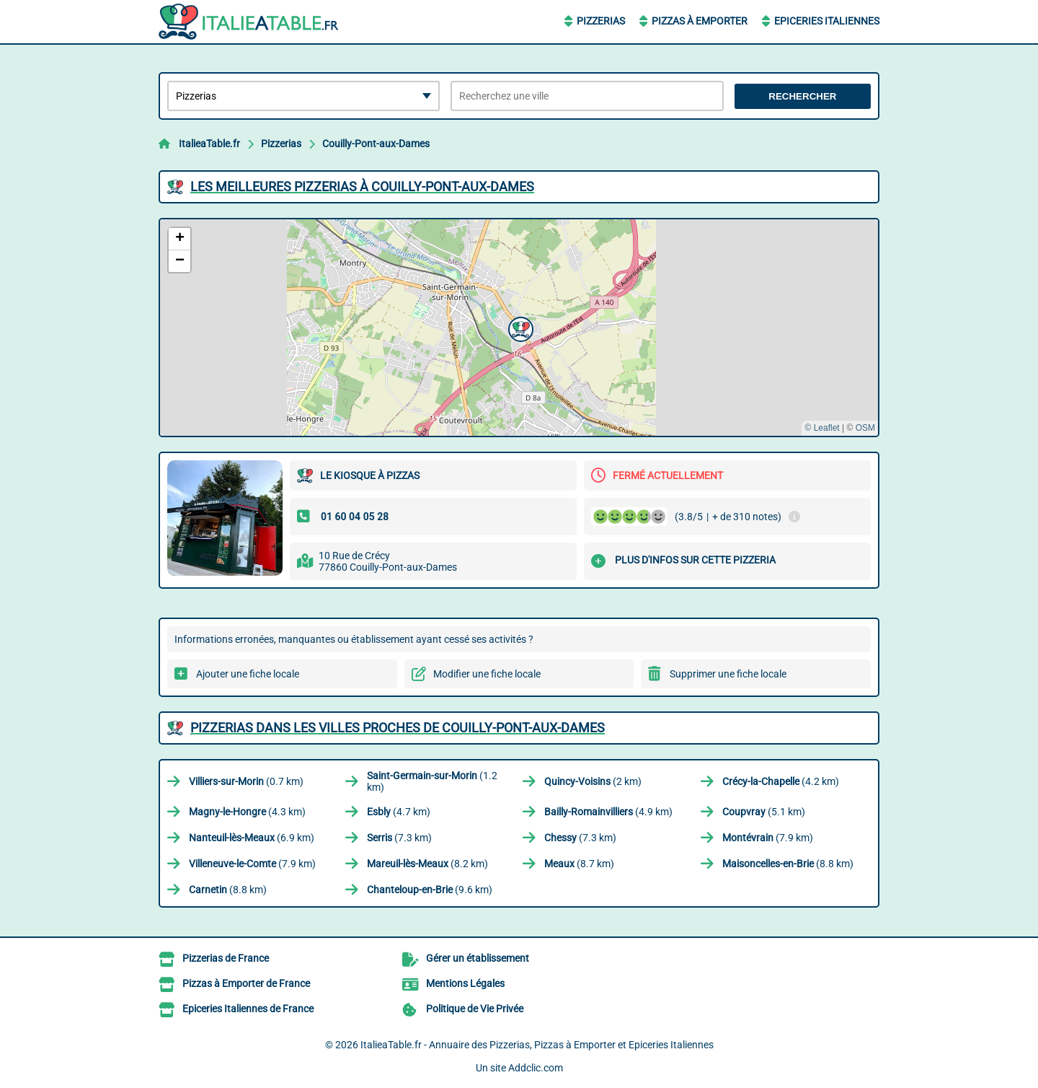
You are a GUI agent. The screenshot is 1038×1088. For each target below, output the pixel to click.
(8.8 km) (787, 863)
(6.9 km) (251, 837)
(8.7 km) (579, 863)
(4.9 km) (608, 811)
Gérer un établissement (477, 958)
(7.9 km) (767, 837)
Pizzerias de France (225, 958)
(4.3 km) (247, 811)
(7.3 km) (399, 837)
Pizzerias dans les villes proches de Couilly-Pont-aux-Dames (397, 727)
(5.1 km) (763, 811)
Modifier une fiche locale (487, 674)
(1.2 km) (432, 781)
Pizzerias (601, 21)
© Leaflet (821, 428)
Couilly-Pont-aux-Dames (376, 143)
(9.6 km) (429, 889)
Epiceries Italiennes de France (248, 1008)
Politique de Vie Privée (474, 1008)
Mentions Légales (465, 983)
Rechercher (802, 96)
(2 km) (593, 781)
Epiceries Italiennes (826, 21)
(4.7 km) (398, 811)
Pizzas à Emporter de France (246, 983)
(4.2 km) (780, 781)
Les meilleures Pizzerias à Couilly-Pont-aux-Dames (362, 186)
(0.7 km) (246, 781)
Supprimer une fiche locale (728, 674)
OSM (865, 428)
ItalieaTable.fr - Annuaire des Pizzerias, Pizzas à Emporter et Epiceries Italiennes (537, 1044)
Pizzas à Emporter (700, 21)
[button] (519, 327)
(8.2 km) (427, 863)
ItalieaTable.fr (209, 143)
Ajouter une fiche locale (247, 674)
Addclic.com (535, 1068)
